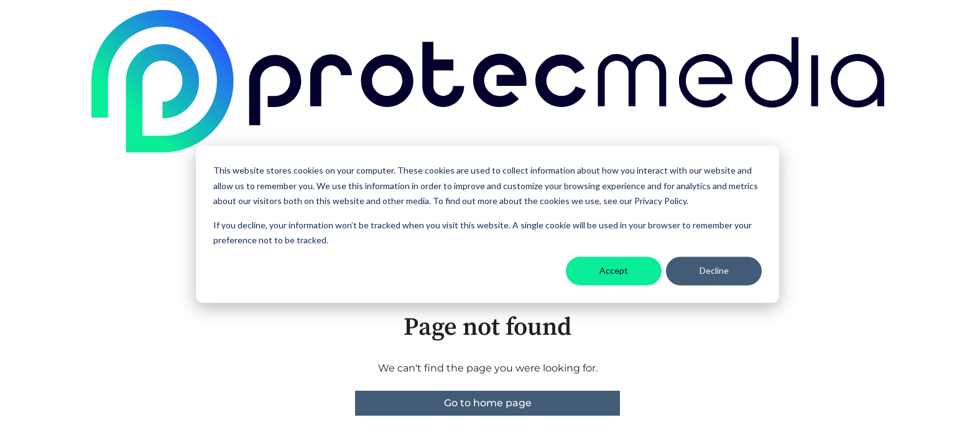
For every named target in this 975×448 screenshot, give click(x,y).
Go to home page (488, 403)
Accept (613, 270)
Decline (714, 270)
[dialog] (487, 224)
